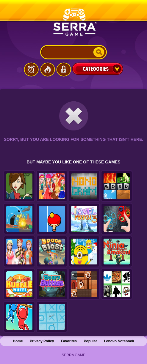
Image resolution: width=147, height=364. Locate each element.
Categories (97, 68)
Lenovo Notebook (119, 341)
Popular (90, 341)
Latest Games (31, 69)
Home (18, 341)
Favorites (69, 341)
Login (63, 69)
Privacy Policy (42, 341)
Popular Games (47, 69)
